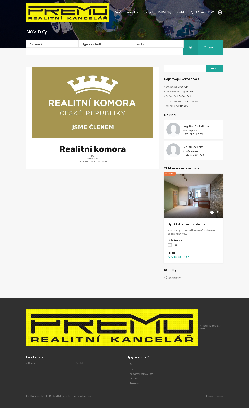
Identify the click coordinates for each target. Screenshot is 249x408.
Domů (117, 12)
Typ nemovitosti (92, 44)
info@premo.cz (191, 151)
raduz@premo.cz (192, 130)
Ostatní (134, 378)
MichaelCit (184, 105)
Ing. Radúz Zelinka (196, 126)
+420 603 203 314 (193, 134)
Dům (132, 369)
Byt (132, 364)
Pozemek (135, 383)
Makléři (149, 12)
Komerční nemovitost (141, 373)
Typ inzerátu (37, 44)
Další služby (164, 12)
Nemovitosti (133, 12)
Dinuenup (182, 86)
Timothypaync (191, 101)
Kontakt (181, 12)
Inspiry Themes (214, 396)
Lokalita (139, 44)
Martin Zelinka (193, 147)
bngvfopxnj (187, 91)
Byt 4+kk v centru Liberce (186, 224)
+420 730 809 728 (204, 12)
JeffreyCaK (185, 96)
